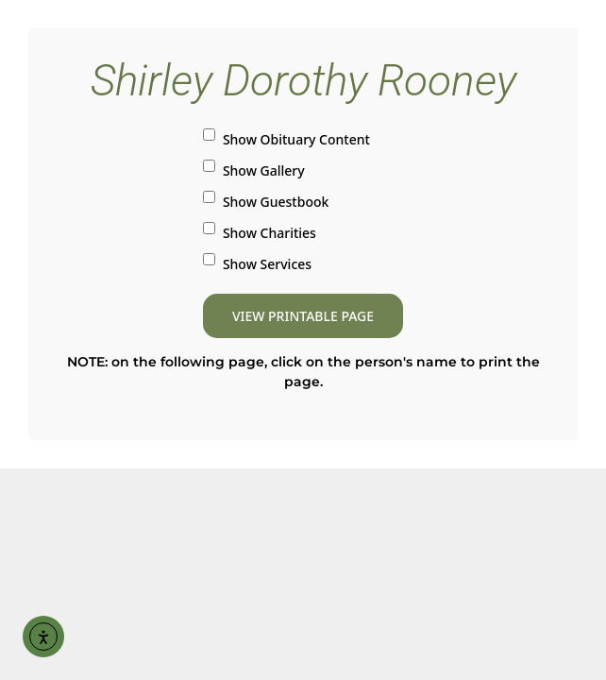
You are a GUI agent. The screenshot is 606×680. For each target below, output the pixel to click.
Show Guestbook (265, 201)
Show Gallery (254, 169)
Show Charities (259, 232)
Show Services (257, 263)
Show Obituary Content (286, 138)
